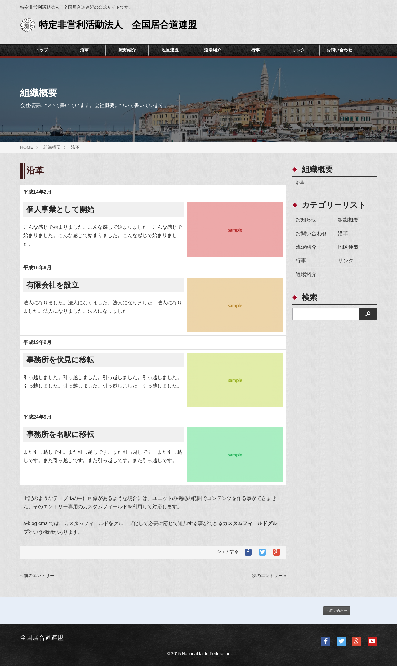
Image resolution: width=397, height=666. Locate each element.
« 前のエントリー (37, 575)
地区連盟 (170, 50)
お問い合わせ (339, 50)
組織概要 (348, 220)
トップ (41, 50)
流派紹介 (127, 50)
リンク (298, 50)
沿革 (84, 50)
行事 (255, 50)
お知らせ (306, 220)
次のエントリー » (269, 575)
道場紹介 (212, 50)
